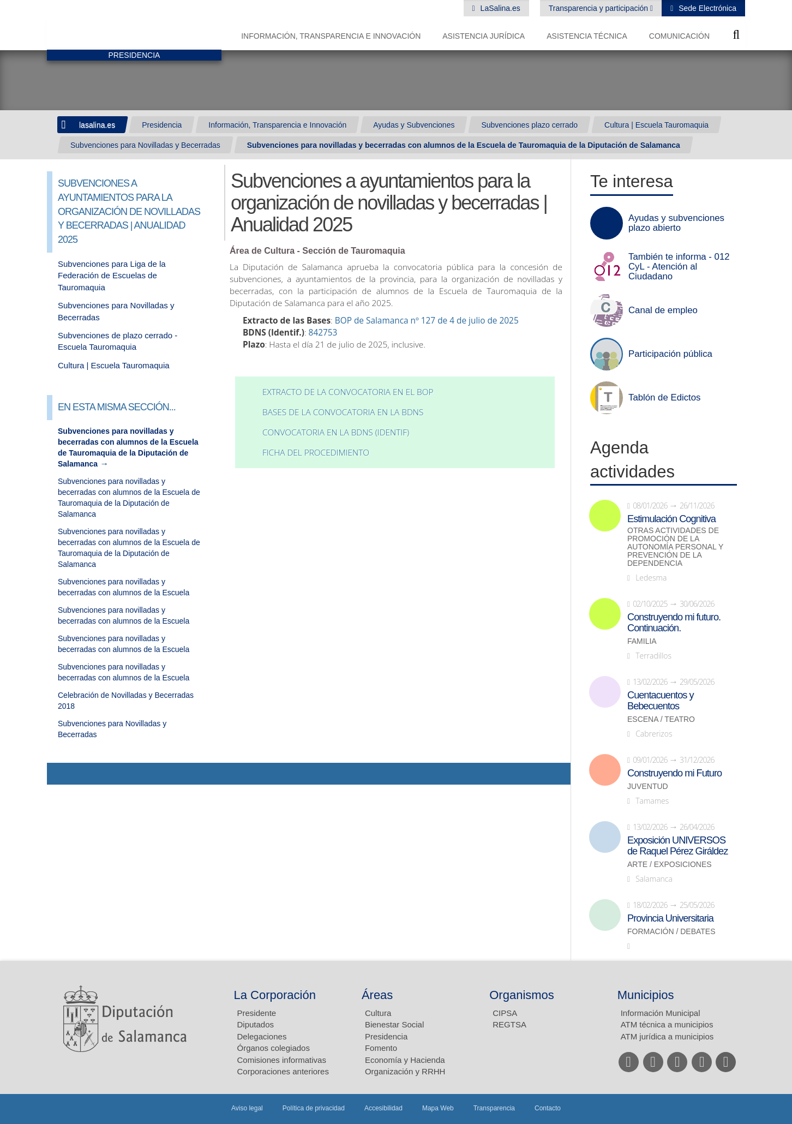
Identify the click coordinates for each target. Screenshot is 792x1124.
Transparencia (494, 1108)
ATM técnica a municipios (667, 1024)
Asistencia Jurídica (483, 36)
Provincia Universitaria (670, 918)
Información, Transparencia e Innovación (331, 36)
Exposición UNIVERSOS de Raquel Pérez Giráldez (677, 846)
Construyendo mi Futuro (674, 773)
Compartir (60, 774)
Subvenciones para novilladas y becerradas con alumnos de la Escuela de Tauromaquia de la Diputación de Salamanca (463, 145)
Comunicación (679, 36)
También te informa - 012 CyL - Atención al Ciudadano (679, 267)
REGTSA (509, 1024)
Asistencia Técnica (587, 36)
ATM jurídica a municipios (667, 1036)
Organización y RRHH (405, 1071)
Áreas (377, 995)
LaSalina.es (499, 8)
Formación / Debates (671, 932)
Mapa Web (438, 1108)
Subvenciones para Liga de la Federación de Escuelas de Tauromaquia (112, 275)
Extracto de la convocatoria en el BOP (347, 392)
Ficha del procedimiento (315, 452)
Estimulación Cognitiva (671, 518)
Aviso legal (247, 1108)
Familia (642, 641)
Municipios (645, 995)
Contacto (548, 1108)
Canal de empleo (663, 310)
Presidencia (162, 125)
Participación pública (670, 354)
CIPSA (505, 1013)
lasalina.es (97, 125)
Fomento (381, 1048)
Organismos (521, 995)
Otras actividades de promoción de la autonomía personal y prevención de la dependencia (675, 547)
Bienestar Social (394, 1024)
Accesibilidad (383, 1108)
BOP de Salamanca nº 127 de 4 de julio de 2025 (427, 320)
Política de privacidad (314, 1108)
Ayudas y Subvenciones (413, 125)
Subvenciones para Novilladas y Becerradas (145, 145)
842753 (323, 332)
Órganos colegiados (273, 1048)
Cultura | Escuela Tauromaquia (656, 125)
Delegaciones (262, 1036)
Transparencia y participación (599, 8)
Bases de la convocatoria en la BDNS (342, 412)
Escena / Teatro (661, 719)
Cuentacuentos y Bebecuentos (660, 701)
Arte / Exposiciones (669, 864)
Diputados (255, 1024)
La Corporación (275, 995)
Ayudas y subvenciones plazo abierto (676, 223)
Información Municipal (660, 1013)
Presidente (257, 1013)
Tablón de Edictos (664, 398)
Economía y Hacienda (405, 1060)
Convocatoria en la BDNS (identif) (335, 432)
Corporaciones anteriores (283, 1071)
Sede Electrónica (706, 8)
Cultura (378, 1013)
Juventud (647, 786)
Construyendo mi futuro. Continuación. (674, 622)
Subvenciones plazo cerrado (529, 125)
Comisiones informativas (281, 1060)
